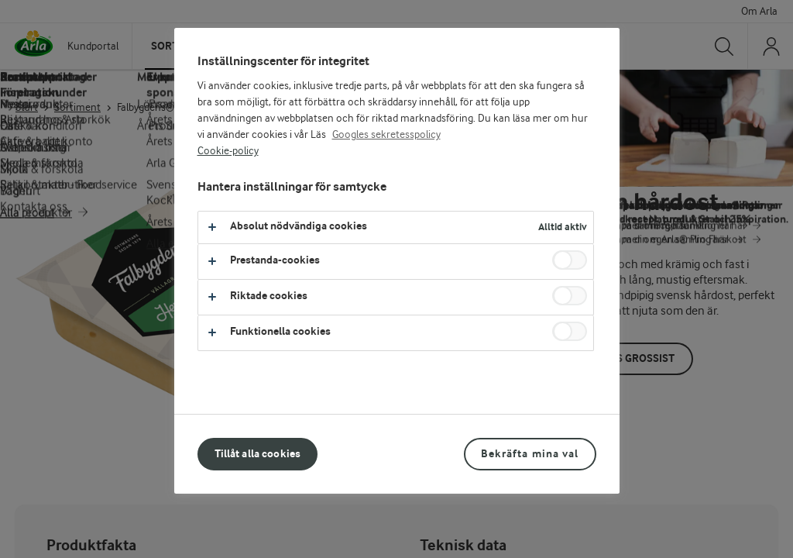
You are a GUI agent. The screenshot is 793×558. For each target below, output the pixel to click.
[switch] (569, 260)
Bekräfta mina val (529, 453)
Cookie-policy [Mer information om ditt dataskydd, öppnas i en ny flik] (228, 151)
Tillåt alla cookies (258, 453)
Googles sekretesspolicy (386, 134)
